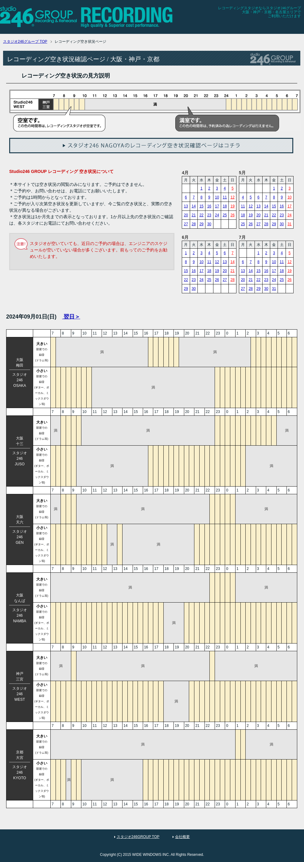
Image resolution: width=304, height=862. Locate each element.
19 (233, 206)
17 (217, 206)
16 (209, 206)
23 (209, 215)
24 (217, 215)
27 (186, 224)
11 (225, 197)
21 (194, 215)
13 (186, 206)
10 (217, 197)
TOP (25, 41)
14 (194, 206)
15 (201, 206)
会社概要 (182, 837)
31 (289, 224)
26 (233, 215)
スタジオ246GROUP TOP (138, 837)
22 (201, 215)
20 (186, 215)
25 (225, 215)
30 (209, 224)
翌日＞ (71, 317)
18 (225, 206)
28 (194, 224)
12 (233, 197)
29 (201, 224)
